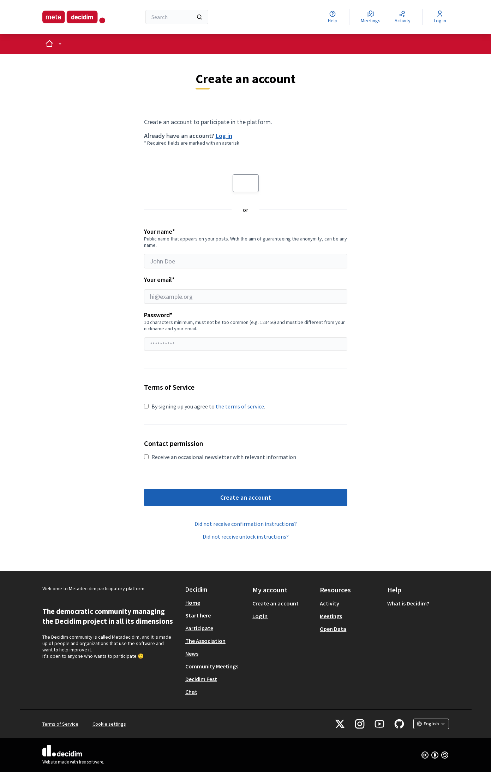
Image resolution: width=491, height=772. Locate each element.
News (191, 653)
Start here (198, 615)
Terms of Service (60, 724)
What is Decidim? (408, 603)
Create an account (245, 497)
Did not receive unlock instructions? (246, 536)
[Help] (332, 17)
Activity (329, 603)
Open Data (333, 628)
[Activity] (402, 17)
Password (158, 315)
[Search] (177, 17)
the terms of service (240, 406)
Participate (199, 628)
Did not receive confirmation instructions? (245, 523)
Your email (245, 289)
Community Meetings (211, 666)
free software (91, 762)
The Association (205, 640)
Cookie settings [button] (109, 724)
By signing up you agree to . (204, 406)
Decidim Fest (201, 679)
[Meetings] (370, 17)
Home (192, 602)
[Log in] (440, 17)
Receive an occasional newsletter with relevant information (220, 456)
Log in (224, 136)
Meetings (331, 616)
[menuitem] (216, 602)
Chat (191, 691)
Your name (245, 247)
